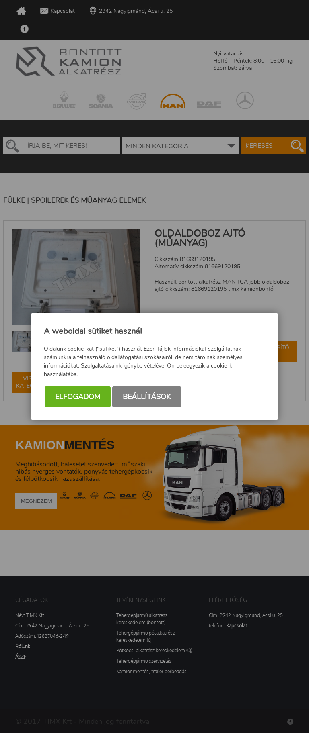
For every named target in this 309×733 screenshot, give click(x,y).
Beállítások (147, 397)
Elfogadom (77, 397)
